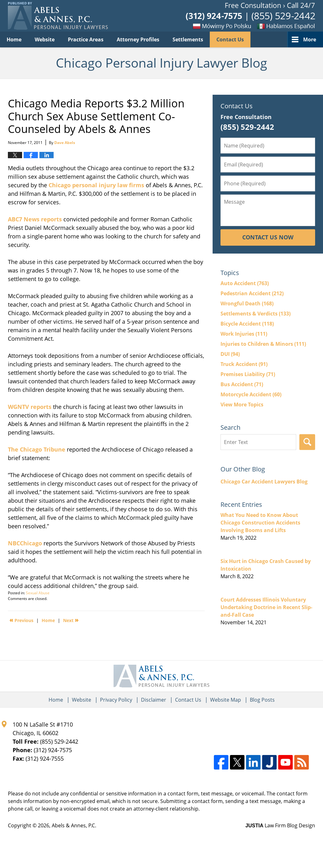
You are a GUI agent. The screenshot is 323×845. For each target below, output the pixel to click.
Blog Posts (262, 699)
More (309, 39)
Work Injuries (243, 333)
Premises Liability (247, 374)
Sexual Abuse (38, 593)
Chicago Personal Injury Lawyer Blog (58, 16)
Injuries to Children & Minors (263, 343)
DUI (230, 354)
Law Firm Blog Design (280, 825)
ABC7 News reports (35, 219)
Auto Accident (244, 283)
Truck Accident (243, 364)
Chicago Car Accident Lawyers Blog (264, 481)
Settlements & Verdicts (255, 313)
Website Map (225, 699)
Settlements (188, 39)
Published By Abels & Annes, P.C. (250, 16)
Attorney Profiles (138, 39)
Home (14, 39)
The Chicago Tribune (37, 449)
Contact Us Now (267, 237)
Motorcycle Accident (250, 394)
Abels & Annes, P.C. (74, 825)
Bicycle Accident (247, 323)
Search (307, 442)
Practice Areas (85, 39)
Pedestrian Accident (252, 293)
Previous (21, 620)
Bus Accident (241, 384)
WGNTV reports (30, 407)
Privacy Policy (116, 699)
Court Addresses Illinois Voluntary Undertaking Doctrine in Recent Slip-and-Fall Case (266, 607)
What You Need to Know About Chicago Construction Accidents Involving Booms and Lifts (260, 523)
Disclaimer (153, 699)
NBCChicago (26, 543)
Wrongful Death (246, 303)
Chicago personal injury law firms (96, 185)
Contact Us (230, 39)
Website (45, 39)
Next (71, 620)
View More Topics (241, 404)
